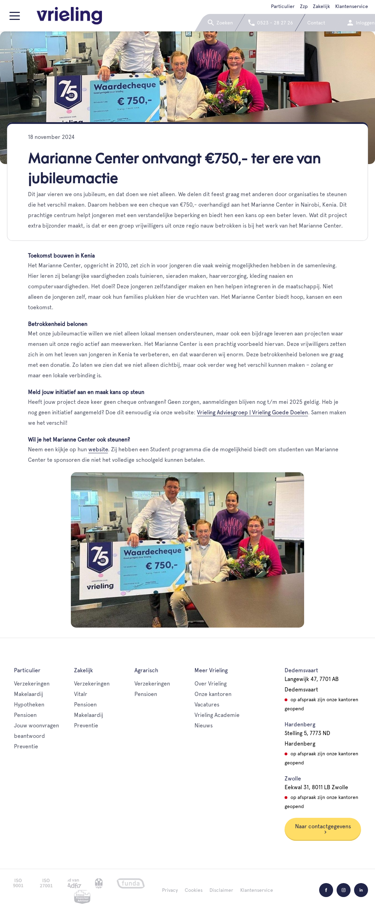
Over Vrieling (210, 683)
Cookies (194, 890)
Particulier (283, 6)
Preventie (26, 746)
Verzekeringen (32, 683)
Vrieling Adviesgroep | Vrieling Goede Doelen (252, 412)
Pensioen (25, 715)
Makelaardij (28, 694)
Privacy (170, 890)
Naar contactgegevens (323, 828)
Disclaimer (221, 890)
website (98, 449)
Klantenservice (351, 6)
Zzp (304, 6)
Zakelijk (321, 6)
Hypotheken (29, 704)
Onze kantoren (212, 694)
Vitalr (80, 694)
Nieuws (203, 725)
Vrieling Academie (217, 715)
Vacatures (206, 704)
